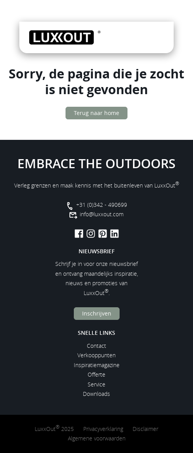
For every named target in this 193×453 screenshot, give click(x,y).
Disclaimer (145, 429)
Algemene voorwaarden (97, 438)
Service (96, 384)
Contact (96, 345)
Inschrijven (96, 313)
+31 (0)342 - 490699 (101, 204)
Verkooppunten (96, 355)
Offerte (96, 374)
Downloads (96, 393)
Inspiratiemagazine (97, 365)
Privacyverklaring (103, 429)
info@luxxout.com (102, 214)
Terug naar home (96, 113)
